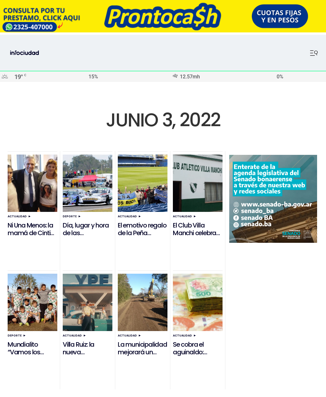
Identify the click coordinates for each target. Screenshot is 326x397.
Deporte (70, 216)
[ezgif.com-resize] (163, 31)
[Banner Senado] (273, 241)
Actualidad (17, 216)
